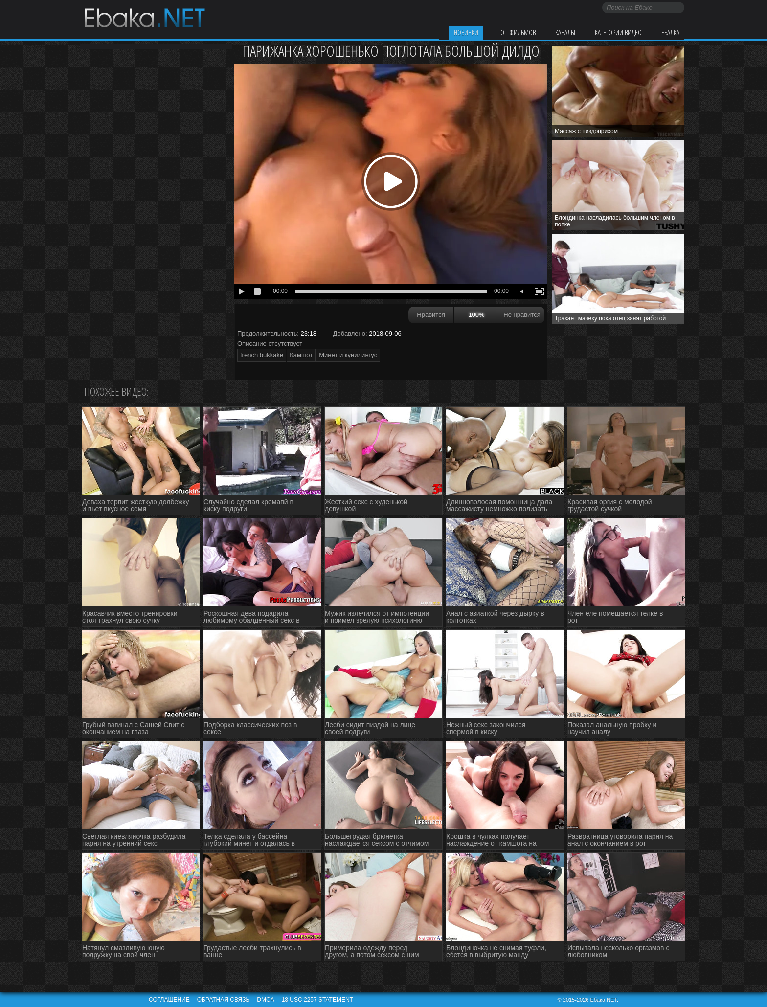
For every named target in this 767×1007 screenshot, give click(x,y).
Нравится (431, 314)
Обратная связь (223, 999)
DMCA (265, 999)
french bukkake (261, 354)
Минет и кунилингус (348, 354)
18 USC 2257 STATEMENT (317, 999)
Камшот (301, 354)
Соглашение (169, 999)
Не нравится (521, 314)
